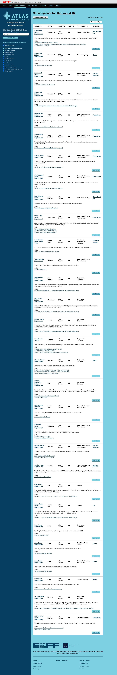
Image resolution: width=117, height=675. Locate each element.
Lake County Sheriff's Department (38, 406)
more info (96, 48)
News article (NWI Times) (42, 417)
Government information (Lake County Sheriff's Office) (51, 352)
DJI (94, 505)
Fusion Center (7, 60)
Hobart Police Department (39, 156)
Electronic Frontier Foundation (31, 2)
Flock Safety (97, 115)
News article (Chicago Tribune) (44, 438)
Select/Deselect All (9, 45)
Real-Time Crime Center (10, 67)
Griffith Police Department (39, 320)
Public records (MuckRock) (42, 477)
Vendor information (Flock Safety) (45, 229)
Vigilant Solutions (96, 74)
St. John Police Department (39, 597)
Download (40, 17)
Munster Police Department (39, 360)
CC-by (81, 669)
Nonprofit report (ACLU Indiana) (44, 84)
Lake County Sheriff (38, 339)
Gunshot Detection (8, 62)
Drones (5, 56)
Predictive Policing (8, 64)
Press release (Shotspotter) (42, 629)
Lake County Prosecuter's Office (38, 241)
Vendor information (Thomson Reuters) (46, 251)
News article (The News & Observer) (45, 230)
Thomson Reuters (96, 241)
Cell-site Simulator (8, 54)
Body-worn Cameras (9, 50)
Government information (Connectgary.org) (48, 589)
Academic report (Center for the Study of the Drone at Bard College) (55, 106)
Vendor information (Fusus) (43, 65)
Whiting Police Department (39, 260)
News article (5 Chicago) (41, 45)
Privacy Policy (84, 666)
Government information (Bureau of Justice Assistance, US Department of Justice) (60, 44)
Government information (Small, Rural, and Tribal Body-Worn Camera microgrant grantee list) (63, 608)
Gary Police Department (38, 485)
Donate (58, 5)
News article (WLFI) (40, 269)
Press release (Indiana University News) (46, 396)
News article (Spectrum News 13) (44, 350)
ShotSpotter (97, 617)
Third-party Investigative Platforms (12, 69)
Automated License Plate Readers (12, 48)
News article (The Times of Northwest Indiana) (48, 628)
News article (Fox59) (40, 397)
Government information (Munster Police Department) (51, 370)
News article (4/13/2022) (41, 535)
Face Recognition (8, 58)
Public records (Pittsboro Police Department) (48, 127)
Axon (94, 360)
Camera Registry (8, 52)
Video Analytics (8, 71)
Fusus (95, 55)
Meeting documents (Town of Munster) (46, 373)
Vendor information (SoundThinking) (46, 42)
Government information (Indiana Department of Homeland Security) (56, 290)
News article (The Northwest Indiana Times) (48, 349)
